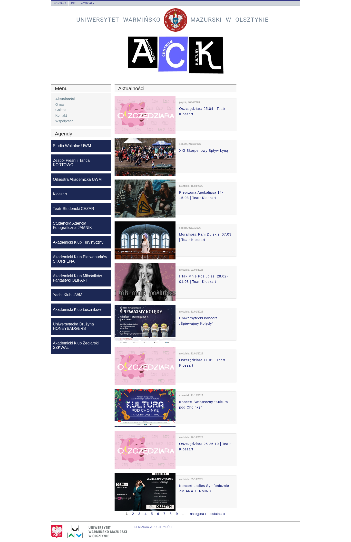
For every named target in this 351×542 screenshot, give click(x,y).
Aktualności (65, 99)
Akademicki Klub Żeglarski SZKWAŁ (76, 345)
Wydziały (87, 3)
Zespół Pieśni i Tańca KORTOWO (71, 162)
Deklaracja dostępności (153, 526)
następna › (198, 514)
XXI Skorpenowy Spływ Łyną (203, 150)
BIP (73, 3)
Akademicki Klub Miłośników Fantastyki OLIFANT (77, 278)
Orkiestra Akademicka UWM (77, 179)
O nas (59, 104)
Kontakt (60, 3)
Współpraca (64, 121)
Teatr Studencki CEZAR (73, 209)
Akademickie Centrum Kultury (175, 55)
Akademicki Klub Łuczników (77, 309)
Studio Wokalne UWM (72, 146)
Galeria (60, 110)
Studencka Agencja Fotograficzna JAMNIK (72, 225)
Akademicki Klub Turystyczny (78, 242)
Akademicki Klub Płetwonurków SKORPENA (80, 259)
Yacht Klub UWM (67, 295)
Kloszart (60, 194)
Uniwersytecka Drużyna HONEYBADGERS (73, 326)
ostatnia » (217, 514)
